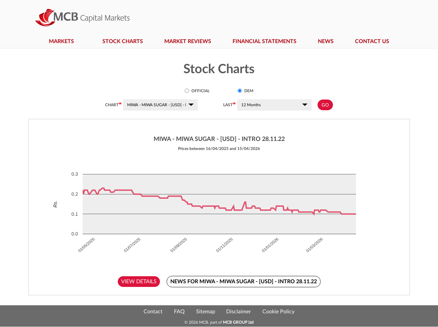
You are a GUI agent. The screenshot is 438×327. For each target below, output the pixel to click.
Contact (153, 311)
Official (197, 91)
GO (325, 105)
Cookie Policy (278, 311)
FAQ (179, 311)
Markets (65, 41)
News (326, 41)
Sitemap (205, 311)
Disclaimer (238, 311)
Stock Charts (122, 41)
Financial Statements (264, 41)
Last (228, 105)
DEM (245, 91)
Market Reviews (187, 41)
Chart (111, 105)
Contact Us (372, 41)
